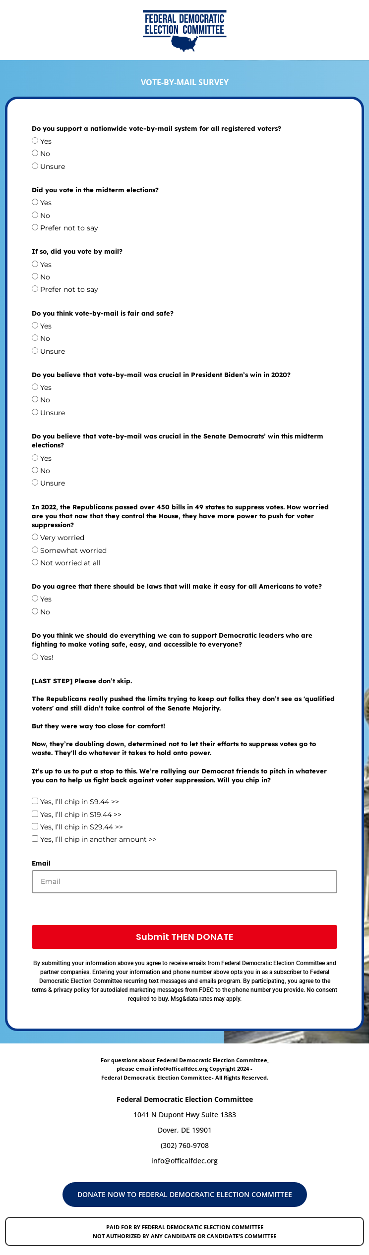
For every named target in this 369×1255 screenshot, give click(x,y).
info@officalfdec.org (184, 1160)
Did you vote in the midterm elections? (95, 190)
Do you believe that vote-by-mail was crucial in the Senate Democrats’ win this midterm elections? (177, 440)
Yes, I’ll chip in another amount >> (98, 839)
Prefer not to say (69, 227)
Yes (46, 141)
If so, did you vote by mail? (77, 251)
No (45, 154)
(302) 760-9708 (185, 1145)
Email (41, 863)
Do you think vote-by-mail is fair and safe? (103, 313)
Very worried (62, 537)
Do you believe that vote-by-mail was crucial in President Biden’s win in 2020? (161, 375)
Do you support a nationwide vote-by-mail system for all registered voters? (156, 128)
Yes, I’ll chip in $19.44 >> (81, 814)
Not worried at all (70, 562)
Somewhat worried (73, 550)
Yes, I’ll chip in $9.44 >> (79, 802)
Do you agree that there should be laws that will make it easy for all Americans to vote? (177, 586)
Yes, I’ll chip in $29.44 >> (81, 826)
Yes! (47, 657)
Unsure (52, 166)
